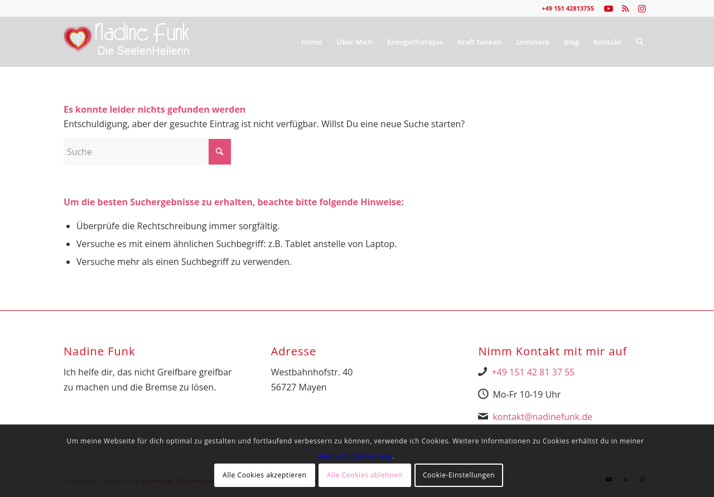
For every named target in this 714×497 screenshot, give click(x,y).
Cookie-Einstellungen (459, 475)
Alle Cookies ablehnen (365, 475)
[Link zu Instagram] (642, 8)
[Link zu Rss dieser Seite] (625, 8)
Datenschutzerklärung (354, 456)
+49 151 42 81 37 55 (533, 372)
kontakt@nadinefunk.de (542, 417)
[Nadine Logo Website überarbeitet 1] (127, 42)
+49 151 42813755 (568, 8)
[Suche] (639, 42)
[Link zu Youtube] (608, 8)
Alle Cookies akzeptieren (265, 475)
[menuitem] (312, 42)
